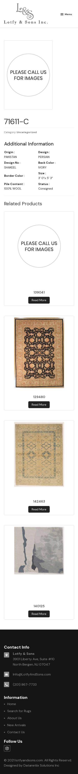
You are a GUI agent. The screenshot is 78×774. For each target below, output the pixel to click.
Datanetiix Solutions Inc (41, 765)
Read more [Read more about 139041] (39, 300)
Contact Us (16, 732)
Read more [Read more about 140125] (39, 614)
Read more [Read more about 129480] (39, 404)
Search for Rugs (19, 711)
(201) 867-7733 (25, 684)
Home (11, 704)
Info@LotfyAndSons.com (32, 674)
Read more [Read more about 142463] (39, 509)
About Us (14, 718)
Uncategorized (27, 132)
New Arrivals (16, 725)
